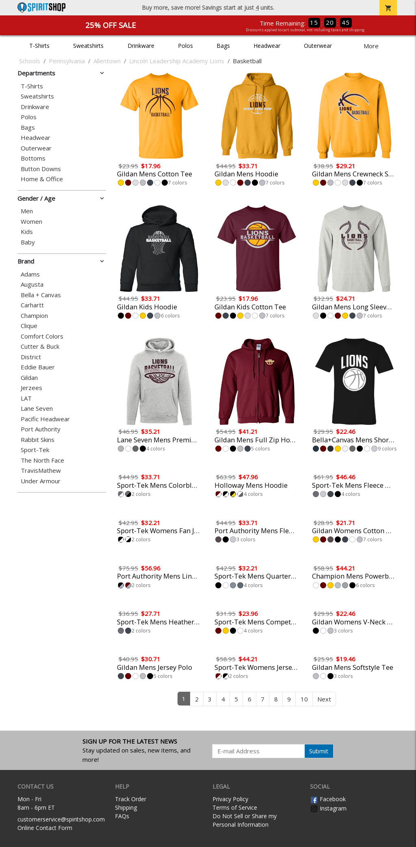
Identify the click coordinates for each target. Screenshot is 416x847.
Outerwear (318, 45)
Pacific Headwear (45, 419)
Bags (223, 45)
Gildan (29, 377)
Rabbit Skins (37, 439)
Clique (29, 325)
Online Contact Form (44, 828)
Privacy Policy (230, 799)
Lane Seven (37, 408)
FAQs (122, 816)
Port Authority (41, 429)
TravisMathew (41, 470)
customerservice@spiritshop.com (61, 819)
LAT (26, 398)
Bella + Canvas (41, 295)
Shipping (126, 807)
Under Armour (41, 481)
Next (324, 699)
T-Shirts (39, 45)
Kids (27, 231)
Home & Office (42, 179)
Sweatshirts (88, 45)
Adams (30, 274)
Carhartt (32, 305)
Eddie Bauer (38, 367)
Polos (185, 45)
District (31, 357)
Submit (318, 751)
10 (304, 699)
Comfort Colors (42, 336)
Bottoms (33, 158)
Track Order (130, 799)
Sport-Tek (35, 449)
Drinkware (141, 45)
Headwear (267, 45)
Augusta (32, 284)
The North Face (42, 460)
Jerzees (31, 387)
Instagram (328, 808)
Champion (34, 315)
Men (27, 211)
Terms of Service (234, 807)
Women (31, 221)
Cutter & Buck (40, 346)
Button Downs (41, 168)
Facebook (328, 799)
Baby (28, 242)
